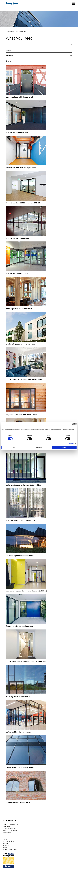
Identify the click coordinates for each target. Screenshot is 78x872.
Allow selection (39, 447)
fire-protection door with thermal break (20, 520)
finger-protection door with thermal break (21, 415)
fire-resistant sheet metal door (17, 132)
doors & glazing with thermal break (19, 309)
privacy (5, 847)
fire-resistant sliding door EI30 (17, 273)
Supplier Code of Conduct (10, 849)
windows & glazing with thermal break (20, 344)
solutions (12, 31)
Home (7, 31)
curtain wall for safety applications (19, 732)
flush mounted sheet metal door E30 (19, 626)
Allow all (64, 447)
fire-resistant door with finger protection (21, 168)
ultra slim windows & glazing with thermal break (24, 379)
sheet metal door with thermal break (19, 97)
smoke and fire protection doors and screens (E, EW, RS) (26, 591)
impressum (6, 845)
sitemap (5, 839)
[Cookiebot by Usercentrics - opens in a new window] (69, 424)
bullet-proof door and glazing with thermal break (24, 485)
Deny (14, 447)
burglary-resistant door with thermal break (22, 450)
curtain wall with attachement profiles (20, 767)
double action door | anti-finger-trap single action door (26, 661)
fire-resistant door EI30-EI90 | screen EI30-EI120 (23, 203)
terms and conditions (9, 841)
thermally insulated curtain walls (18, 697)
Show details (71, 443)
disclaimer (5, 843)
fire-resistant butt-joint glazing (17, 238)
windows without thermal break (18, 803)
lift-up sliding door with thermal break (20, 556)
